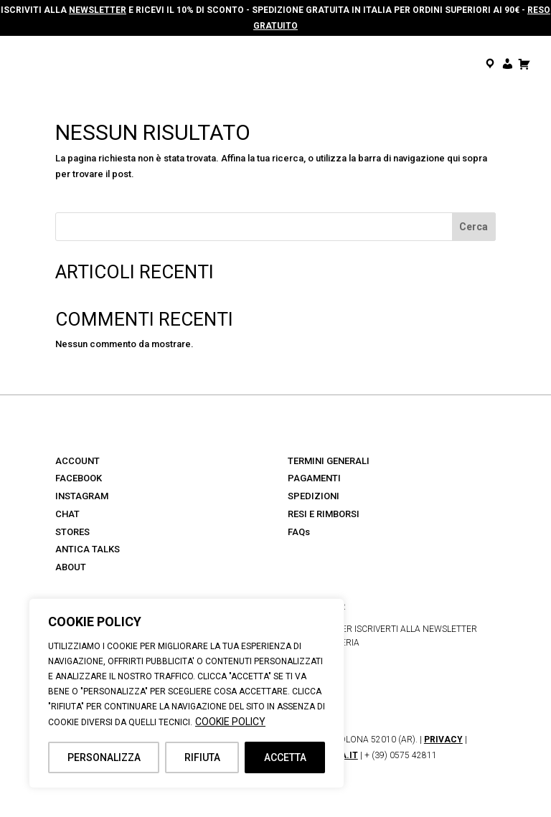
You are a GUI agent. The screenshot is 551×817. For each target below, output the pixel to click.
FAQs (299, 531)
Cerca (473, 226)
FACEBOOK (78, 478)
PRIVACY (443, 740)
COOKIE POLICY (230, 721)
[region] (186, 693)
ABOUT (70, 567)
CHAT (67, 514)
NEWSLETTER (97, 10)
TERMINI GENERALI (328, 460)
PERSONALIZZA (104, 757)
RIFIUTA (202, 757)
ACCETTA (285, 757)
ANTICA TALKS (87, 549)
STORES (72, 531)
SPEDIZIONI (313, 496)
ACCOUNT (77, 460)
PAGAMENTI (314, 478)
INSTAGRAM (81, 496)
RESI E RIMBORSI (323, 514)
